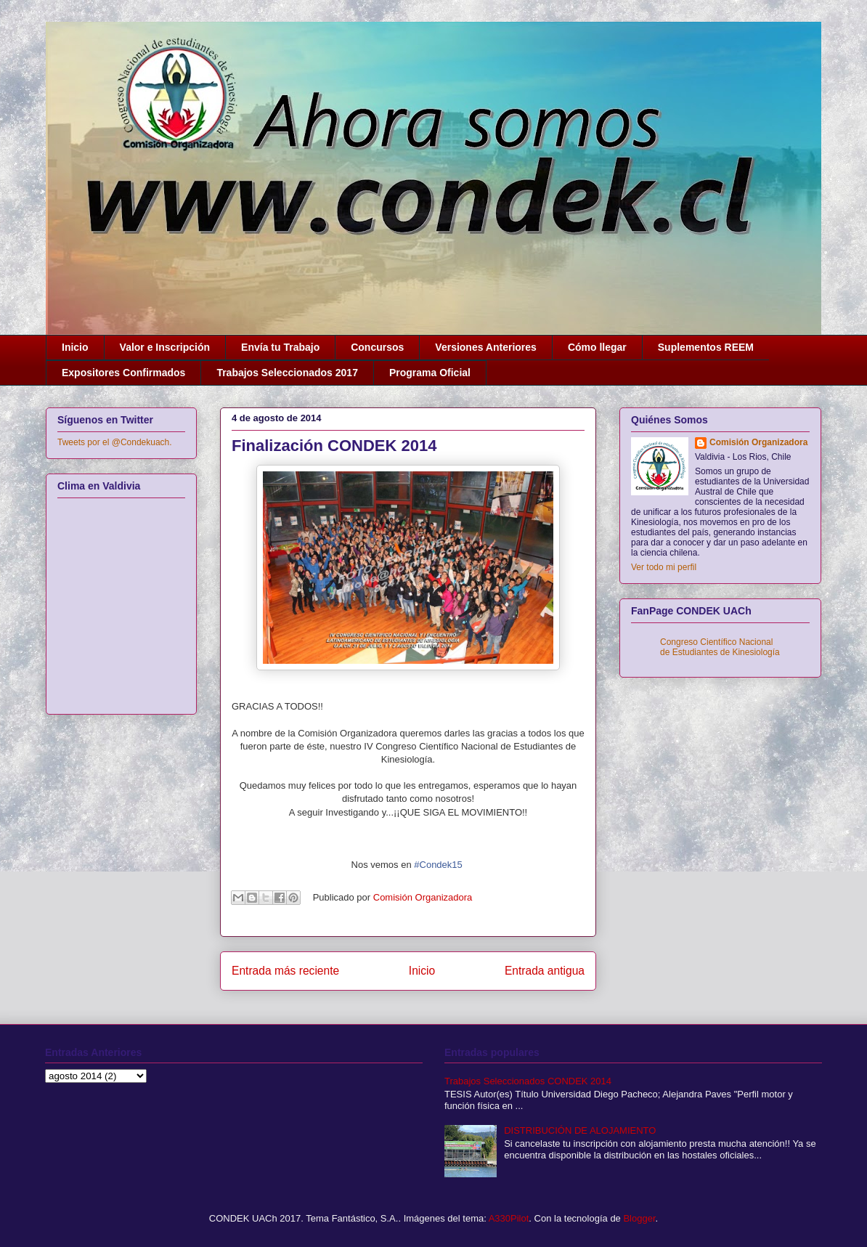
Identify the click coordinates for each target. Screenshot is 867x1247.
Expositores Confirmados (123, 372)
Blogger (639, 1218)
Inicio (75, 347)
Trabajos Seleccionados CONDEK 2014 (527, 1081)
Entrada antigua (545, 970)
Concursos (377, 347)
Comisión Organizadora (758, 442)
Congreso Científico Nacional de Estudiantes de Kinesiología (720, 647)
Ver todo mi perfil (663, 567)
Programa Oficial (430, 372)
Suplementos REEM (706, 347)
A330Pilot (509, 1218)
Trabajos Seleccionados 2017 (287, 372)
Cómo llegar (597, 347)
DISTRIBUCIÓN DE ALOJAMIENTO (580, 1130)
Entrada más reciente (285, 970)
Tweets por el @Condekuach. (114, 442)
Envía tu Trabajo (280, 347)
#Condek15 (438, 864)
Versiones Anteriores (486, 347)
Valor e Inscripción (165, 347)
